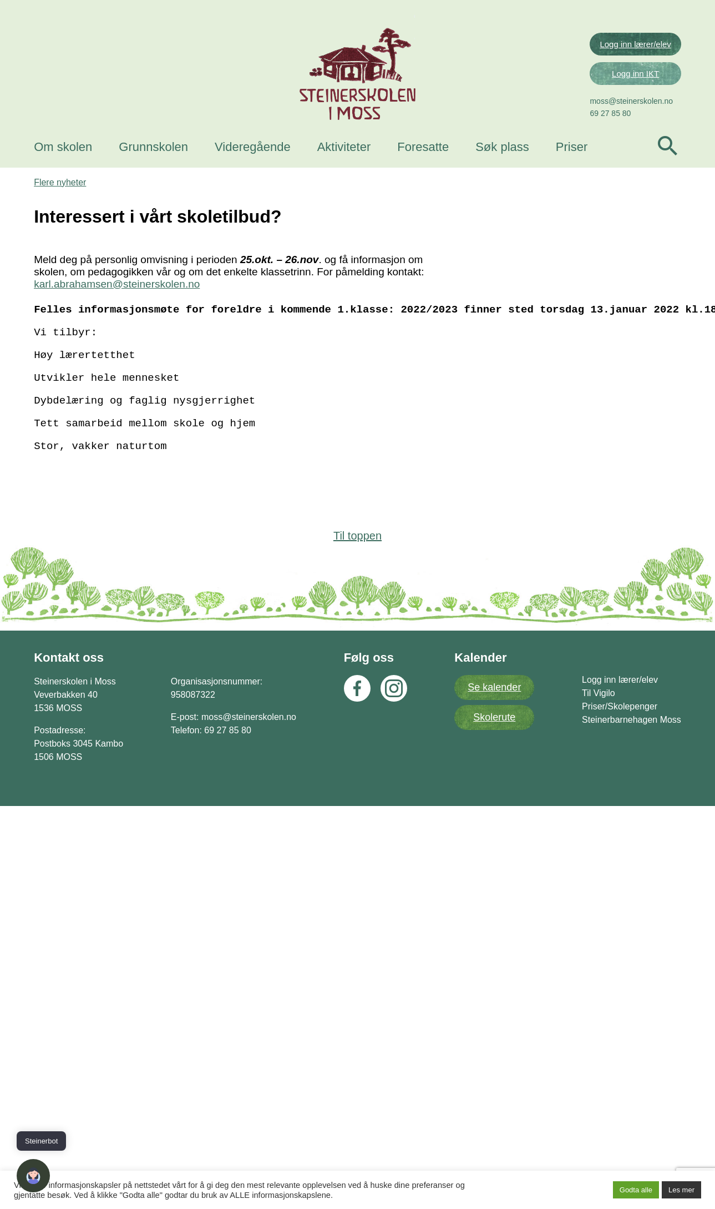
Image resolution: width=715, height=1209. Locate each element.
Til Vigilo (596, 890)
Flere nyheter (62, 363)
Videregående (254, 179)
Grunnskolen (155, 179)
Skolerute (494, 914)
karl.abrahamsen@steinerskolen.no (118, 465)
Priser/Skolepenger (618, 903)
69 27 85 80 (608, 146)
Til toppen (357, 732)
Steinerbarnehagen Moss (629, 916)
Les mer (681, 1190)
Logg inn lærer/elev (633, 76)
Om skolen (65, 179)
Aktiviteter (346, 179)
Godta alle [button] (636, 1190)
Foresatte (424, 179)
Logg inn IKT (633, 105)
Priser (573, 179)
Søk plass (504, 179)
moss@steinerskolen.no (629, 133)
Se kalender (493, 884)
